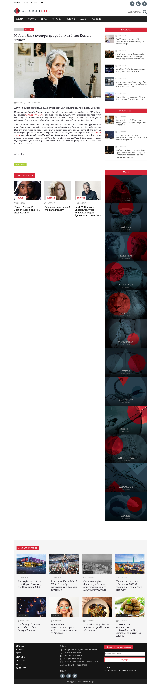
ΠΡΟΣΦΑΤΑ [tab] (126, 30)
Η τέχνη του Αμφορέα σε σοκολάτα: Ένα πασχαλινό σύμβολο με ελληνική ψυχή (131, 137)
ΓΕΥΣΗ (44, 19)
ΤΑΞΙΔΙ (83, 19)
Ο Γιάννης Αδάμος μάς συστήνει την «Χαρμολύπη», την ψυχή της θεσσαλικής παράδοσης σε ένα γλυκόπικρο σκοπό (130, 153)
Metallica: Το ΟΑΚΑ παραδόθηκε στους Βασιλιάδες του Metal (130, 70)
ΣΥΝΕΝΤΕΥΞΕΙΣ (125, 111)
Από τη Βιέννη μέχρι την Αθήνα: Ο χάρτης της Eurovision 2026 (130, 98)
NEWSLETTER (37, 2)
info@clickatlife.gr (73, 658)
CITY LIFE (57, 19)
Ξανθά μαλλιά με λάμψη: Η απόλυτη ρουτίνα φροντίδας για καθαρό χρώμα (130, 41)
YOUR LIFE (96, 19)
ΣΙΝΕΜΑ (19, 19)
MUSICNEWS (20, 164)
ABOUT (17, 2)
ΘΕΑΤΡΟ (32, 19)
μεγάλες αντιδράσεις (35, 115)
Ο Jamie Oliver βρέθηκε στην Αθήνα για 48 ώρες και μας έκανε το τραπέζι (131, 122)
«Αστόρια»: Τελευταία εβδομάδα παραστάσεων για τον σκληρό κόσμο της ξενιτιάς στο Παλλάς (130, 56)
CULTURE (70, 19)
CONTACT (26, 2)
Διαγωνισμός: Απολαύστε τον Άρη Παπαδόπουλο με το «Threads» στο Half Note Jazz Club (131, 84)
